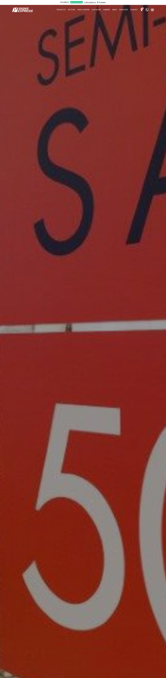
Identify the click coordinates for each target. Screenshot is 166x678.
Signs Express (22, 10)
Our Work (96, 10)
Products (61, 10)
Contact (134, 10)
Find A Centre (83, 10)
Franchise (123, 10)
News (114, 10)
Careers (106, 10)
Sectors (71, 10)
